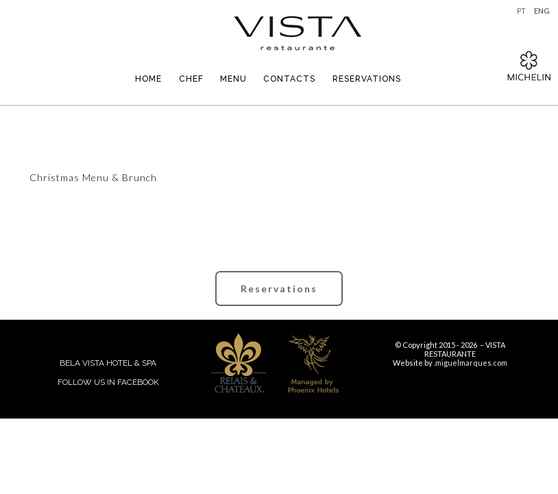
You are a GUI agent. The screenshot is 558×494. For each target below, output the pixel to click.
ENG (542, 10)
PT (521, 10)
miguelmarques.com (471, 362)
